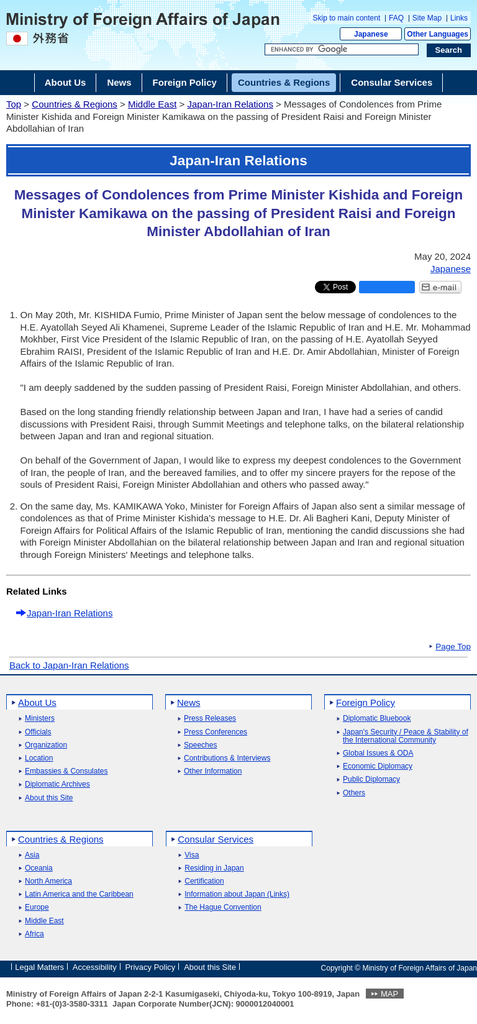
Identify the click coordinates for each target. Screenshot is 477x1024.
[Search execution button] (449, 50)
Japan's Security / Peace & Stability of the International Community (405, 736)
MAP (389, 994)
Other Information (213, 771)
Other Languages (437, 34)
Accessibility (95, 967)
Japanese (371, 34)
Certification (204, 881)
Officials (38, 732)
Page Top (453, 646)
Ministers (40, 719)
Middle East (152, 104)
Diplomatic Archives (57, 784)
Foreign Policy (365, 702)
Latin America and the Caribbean (79, 894)
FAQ (396, 18)
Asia (32, 855)
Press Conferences (215, 732)
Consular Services (215, 839)
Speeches (200, 745)
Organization (46, 745)
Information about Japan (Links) (236, 894)
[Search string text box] (342, 49)
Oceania (39, 868)
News (189, 702)
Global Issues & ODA (378, 753)
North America (48, 881)
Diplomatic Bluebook (377, 719)
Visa (191, 855)
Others (354, 793)
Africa (34, 934)
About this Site (49, 798)
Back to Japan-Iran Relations (69, 665)
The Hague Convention (222, 907)
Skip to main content (347, 18)
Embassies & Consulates (66, 771)
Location (39, 758)
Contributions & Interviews (227, 758)
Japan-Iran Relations (230, 104)
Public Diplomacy (371, 779)
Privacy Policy (150, 967)
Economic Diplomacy (377, 766)
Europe (37, 907)
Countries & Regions (74, 104)
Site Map (427, 18)
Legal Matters (39, 967)
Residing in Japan (213, 868)
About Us (37, 702)
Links (459, 18)
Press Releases (210, 719)
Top (13, 104)
